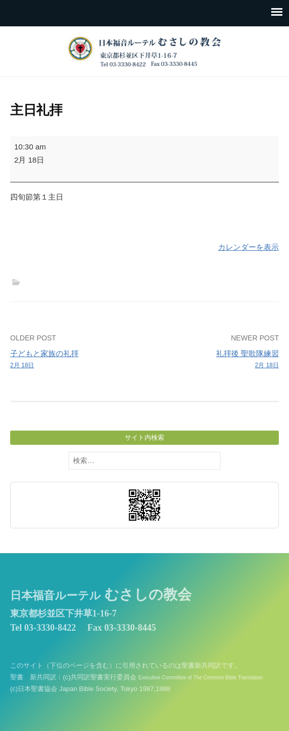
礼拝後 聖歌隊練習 (214, 359)
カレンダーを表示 (248, 247)
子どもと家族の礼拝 (74, 359)
